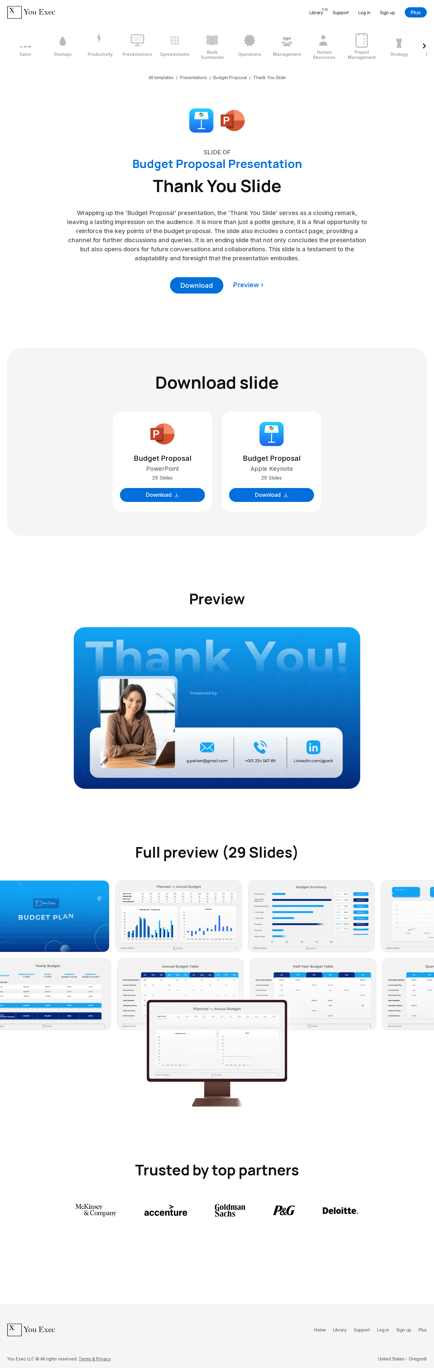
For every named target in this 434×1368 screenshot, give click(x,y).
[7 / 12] (249, 46)
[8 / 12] (287, 46)
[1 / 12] (25, 46)
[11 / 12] (399, 46)
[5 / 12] (175, 46)
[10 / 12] (362, 46)
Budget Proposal (230, 77)
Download (196, 285)
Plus (416, 12)
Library (340, 1329)
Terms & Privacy (95, 1358)
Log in (364, 12)
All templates (161, 77)
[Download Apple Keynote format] (201, 120)
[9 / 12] (324, 46)
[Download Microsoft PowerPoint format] (232, 120)
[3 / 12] (100, 46)
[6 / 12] (212, 46)
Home (320, 1329)
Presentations (193, 77)
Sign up (387, 12)
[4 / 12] (137, 46)
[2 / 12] (63, 46)
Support (341, 12)
